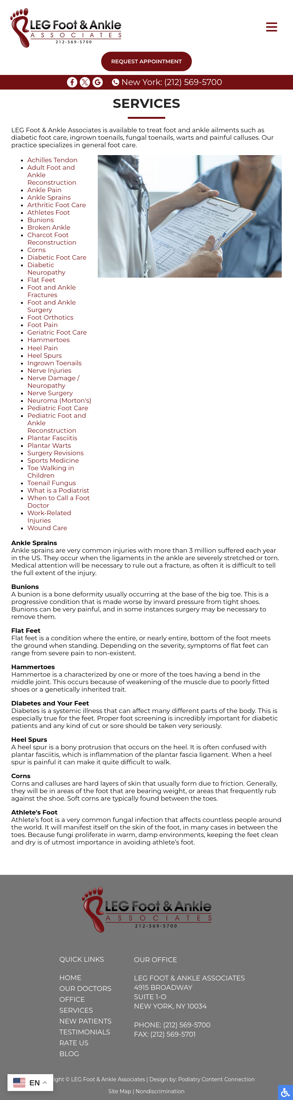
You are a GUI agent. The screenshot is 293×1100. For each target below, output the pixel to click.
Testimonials (84, 1032)
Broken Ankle (48, 227)
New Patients (85, 1021)
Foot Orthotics (50, 317)
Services (76, 1010)
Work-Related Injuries (49, 516)
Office (72, 999)
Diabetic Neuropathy (46, 268)
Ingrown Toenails (54, 363)
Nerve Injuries (49, 370)
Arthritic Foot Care (56, 205)
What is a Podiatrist (58, 490)
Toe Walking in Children (50, 471)
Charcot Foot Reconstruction (51, 238)
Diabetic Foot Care (57, 257)
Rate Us (73, 1043)
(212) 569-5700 (193, 82)
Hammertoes (48, 340)
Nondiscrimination (160, 1091)
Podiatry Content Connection (216, 1079)
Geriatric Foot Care (57, 332)
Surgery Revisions (55, 453)
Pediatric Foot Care (57, 408)
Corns (36, 250)
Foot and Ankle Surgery (51, 306)
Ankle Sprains (49, 197)
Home (70, 978)
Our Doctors (85, 989)
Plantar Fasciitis (52, 438)
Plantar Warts (49, 445)
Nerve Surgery (50, 393)
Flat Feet (41, 280)
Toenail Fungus (51, 483)
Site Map (119, 1091)
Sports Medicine (53, 460)
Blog (69, 1054)
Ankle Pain (44, 190)
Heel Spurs (44, 355)
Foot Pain (42, 325)
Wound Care (47, 528)
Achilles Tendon (52, 160)
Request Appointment (146, 61)
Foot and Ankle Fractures (51, 291)
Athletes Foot (48, 212)
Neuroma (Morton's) (59, 400)
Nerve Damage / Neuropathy (53, 381)
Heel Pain (42, 348)
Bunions (40, 220)
